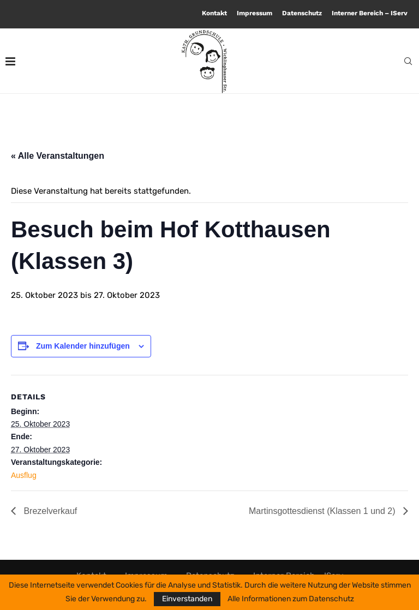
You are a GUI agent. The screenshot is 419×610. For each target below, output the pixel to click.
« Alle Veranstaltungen (57, 155)
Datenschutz (302, 13)
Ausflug (24, 475)
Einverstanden (187, 598)
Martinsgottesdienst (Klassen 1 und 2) (323, 511)
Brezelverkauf (49, 511)
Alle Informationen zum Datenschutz (291, 599)
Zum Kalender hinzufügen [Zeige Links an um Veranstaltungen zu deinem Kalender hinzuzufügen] (83, 346)
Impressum (254, 13)
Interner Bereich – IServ (370, 13)
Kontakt (214, 13)
